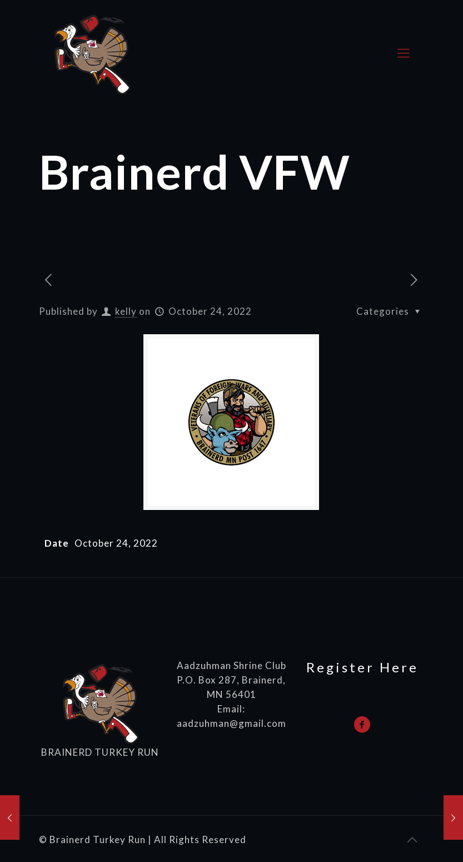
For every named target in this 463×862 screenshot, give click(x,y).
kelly (126, 311)
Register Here (362, 667)
